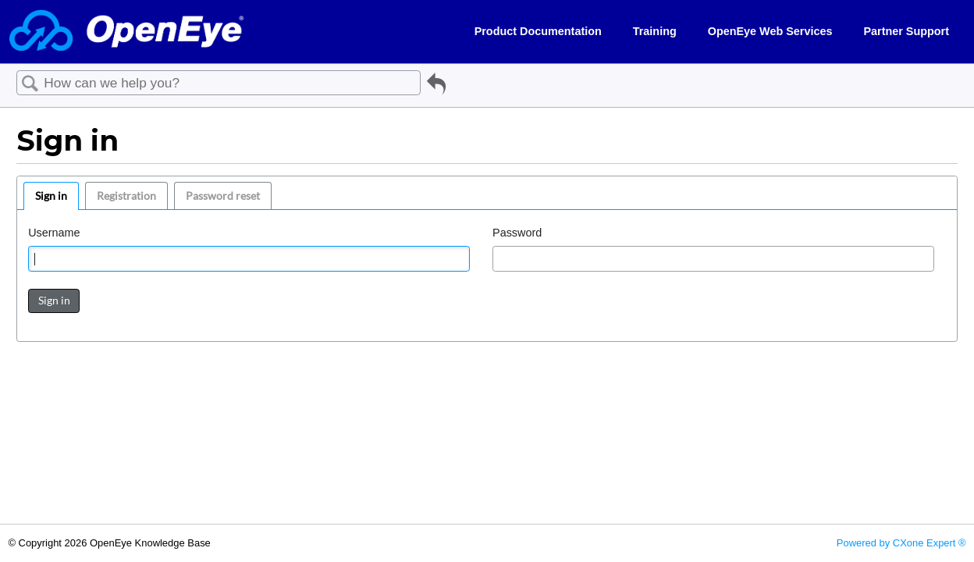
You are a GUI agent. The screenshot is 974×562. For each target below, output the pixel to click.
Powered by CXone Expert (901, 543)
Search (30, 84)
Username (54, 232)
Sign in (51, 195)
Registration (126, 195)
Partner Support (906, 31)
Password (517, 232)
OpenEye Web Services (770, 31)
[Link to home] (126, 31)
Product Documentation (538, 31)
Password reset (223, 195)
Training (655, 31)
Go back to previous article (436, 86)
